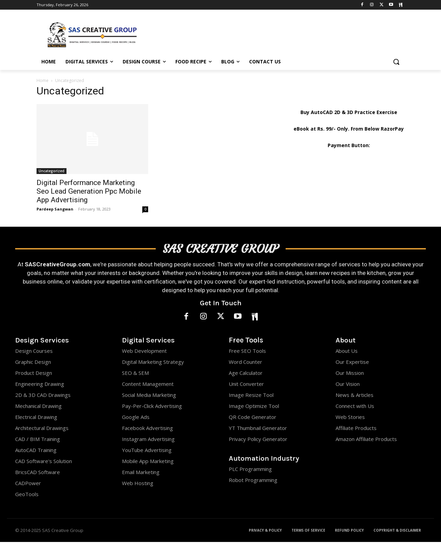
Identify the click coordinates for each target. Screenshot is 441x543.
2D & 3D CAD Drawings (43, 395)
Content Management (148, 384)
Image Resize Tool (251, 395)
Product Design (33, 373)
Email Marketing (141, 473)
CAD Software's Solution (43, 462)
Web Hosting (137, 484)
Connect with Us (355, 406)
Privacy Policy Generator (258, 440)
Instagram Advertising (148, 440)
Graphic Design (33, 362)
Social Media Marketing (149, 395)
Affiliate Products (356, 429)
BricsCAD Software (37, 473)
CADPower (28, 484)
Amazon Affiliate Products (366, 440)
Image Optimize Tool (254, 406)
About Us (347, 351)
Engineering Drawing (39, 384)
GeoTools (27, 495)
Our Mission (350, 373)
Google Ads (136, 417)
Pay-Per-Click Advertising (152, 406)
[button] (396, 61)
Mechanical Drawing (38, 406)
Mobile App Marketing (148, 462)
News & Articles (354, 395)
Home (43, 80)
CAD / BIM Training (37, 440)
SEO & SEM (135, 373)
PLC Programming (250, 470)
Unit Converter (246, 384)
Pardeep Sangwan (55, 209)
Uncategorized (51, 170)
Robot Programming (253, 481)
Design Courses (34, 351)
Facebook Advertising (147, 429)
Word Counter (245, 362)
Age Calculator (246, 373)
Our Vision (348, 384)
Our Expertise (352, 362)
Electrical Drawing (36, 417)
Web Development (144, 351)
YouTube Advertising (147, 451)
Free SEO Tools (247, 351)
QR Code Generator (252, 417)
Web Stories (350, 417)
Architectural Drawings (42, 429)
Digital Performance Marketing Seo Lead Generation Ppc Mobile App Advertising (89, 191)
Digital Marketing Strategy (153, 362)
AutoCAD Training (36, 451)
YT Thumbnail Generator (258, 429)
